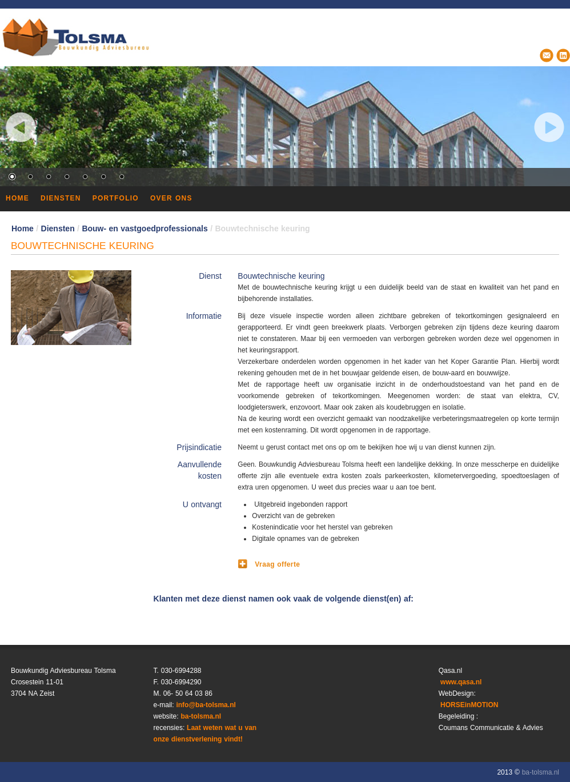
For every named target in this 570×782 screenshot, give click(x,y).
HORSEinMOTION (469, 705)
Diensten (58, 228)
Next (549, 127)
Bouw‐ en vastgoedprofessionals (144, 228)
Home (22, 228)
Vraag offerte (277, 564)
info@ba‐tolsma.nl (205, 705)
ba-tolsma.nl (200, 716)
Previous (21, 127)
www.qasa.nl (460, 682)
